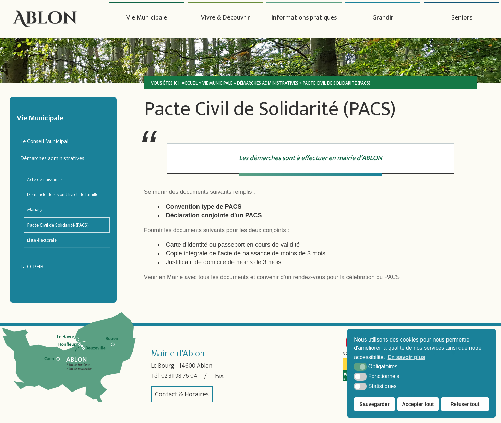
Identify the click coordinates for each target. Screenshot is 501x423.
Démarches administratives (52, 158)
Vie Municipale (147, 18)
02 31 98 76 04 (182, 376)
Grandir (383, 18)
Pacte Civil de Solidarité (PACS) (58, 225)
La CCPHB (31, 266)
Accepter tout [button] (418, 404)
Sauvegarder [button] (374, 404)
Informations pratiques (304, 18)
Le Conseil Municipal (44, 141)
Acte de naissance (44, 179)
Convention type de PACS (204, 206)
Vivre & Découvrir (225, 18)
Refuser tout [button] (464, 404)
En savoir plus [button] (406, 357)
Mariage (35, 210)
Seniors (462, 18)
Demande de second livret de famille (62, 194)
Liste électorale (42, 240)
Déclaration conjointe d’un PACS (214, 215)
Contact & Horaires (182, 394)
